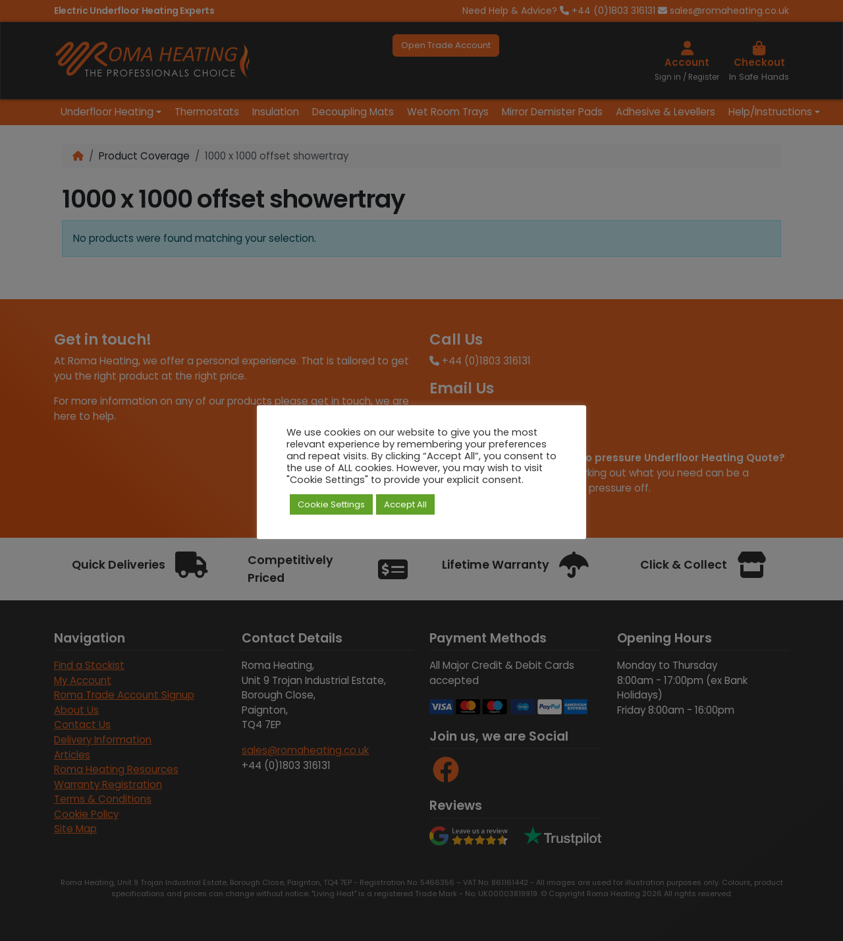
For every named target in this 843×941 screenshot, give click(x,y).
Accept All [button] (405, 504)
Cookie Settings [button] (331, 504)
